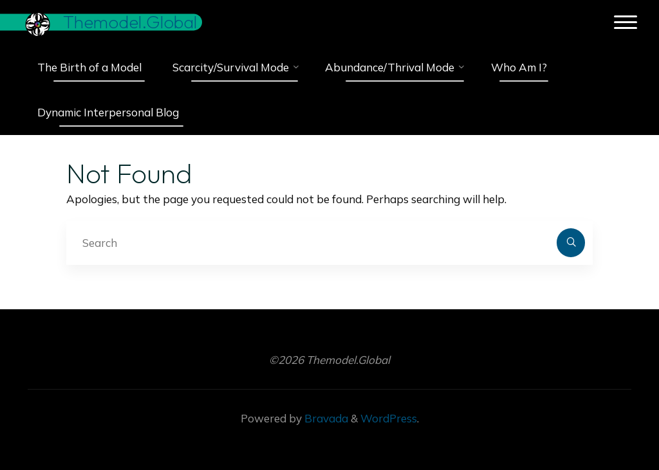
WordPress (388, 418)
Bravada (325, 418)
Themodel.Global (130, 22)
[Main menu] (625, 22)
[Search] (571, 242)
